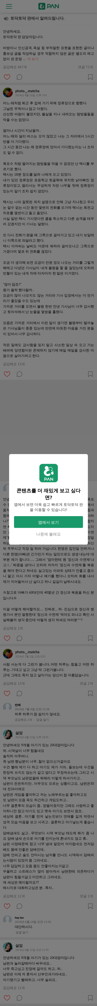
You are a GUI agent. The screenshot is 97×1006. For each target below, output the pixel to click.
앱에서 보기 (48, 522)
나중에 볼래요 (48, 534)
